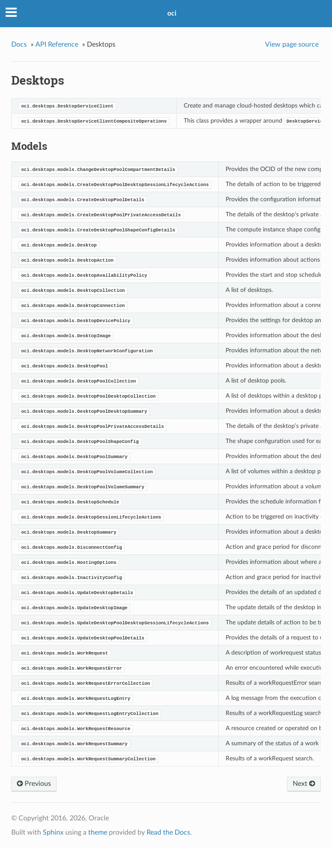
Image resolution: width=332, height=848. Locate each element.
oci (171, 13)
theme (97, 832)
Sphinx (53, 832)
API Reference (56, 44)
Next (304, 783)
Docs (19, 44)
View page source (292, 44)
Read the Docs (168, 832)
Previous (34, 783)
